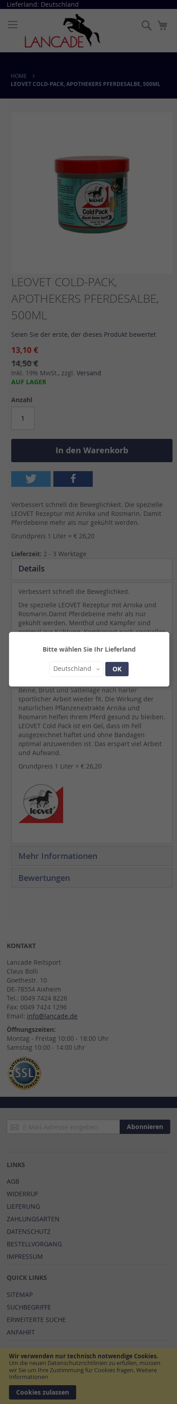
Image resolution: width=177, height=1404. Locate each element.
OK (116, 669)
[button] (76, 669)
